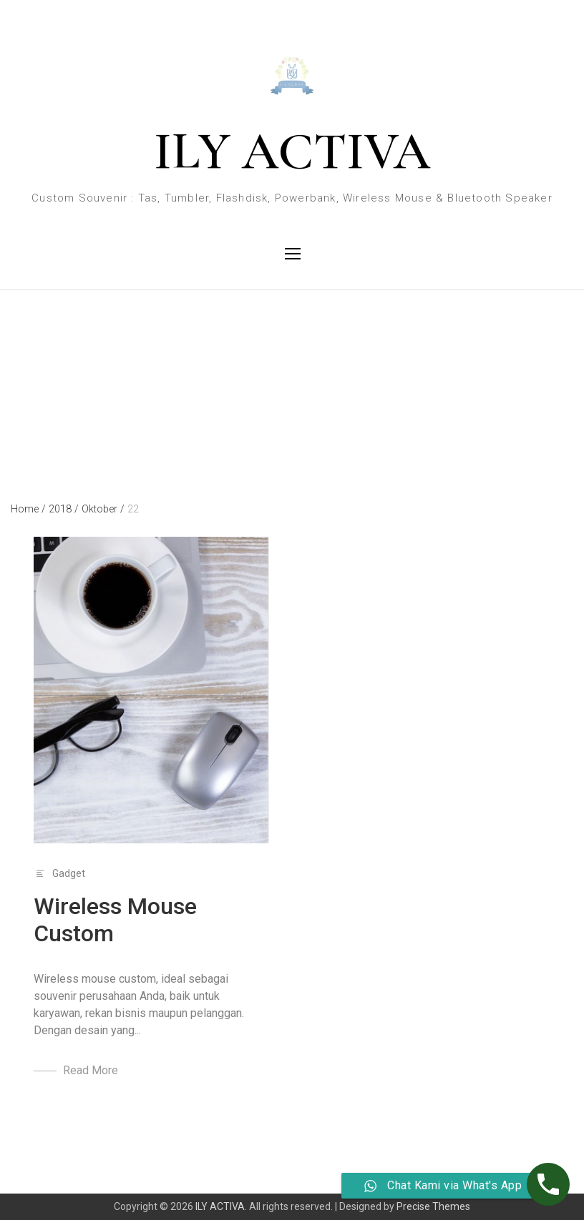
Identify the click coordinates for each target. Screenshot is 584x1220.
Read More (90, 1070)
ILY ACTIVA (292, 151)
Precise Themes (433, 1206)
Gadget (68, 873)
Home (28, 509)
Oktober (103, 509)
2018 (64, 509)
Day (19, 353)
